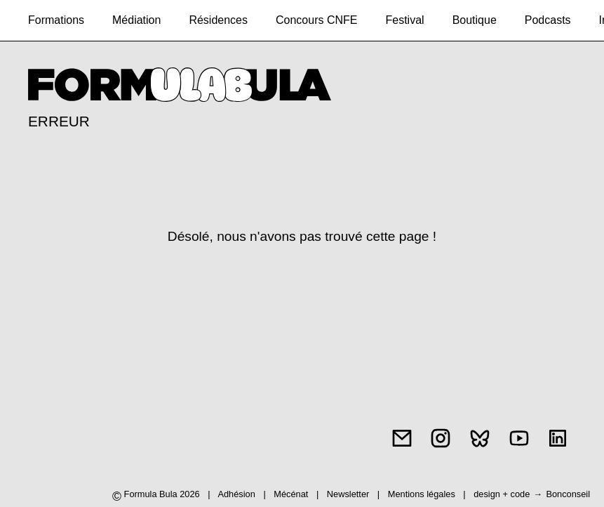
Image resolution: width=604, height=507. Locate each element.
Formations (56, 20)
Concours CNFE (316, 20)
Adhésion (236, 494)
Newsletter (348, 494)
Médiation (136, 20)
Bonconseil (568, 494)
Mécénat (291, 494)
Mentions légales (423, 494)
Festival (405, 20)
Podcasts (548, 20)
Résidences (218, 20)
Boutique (474, 20)
